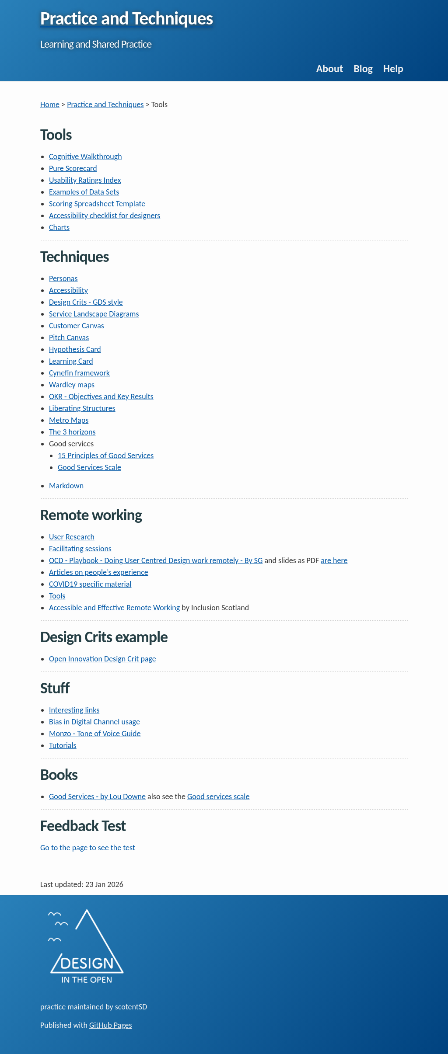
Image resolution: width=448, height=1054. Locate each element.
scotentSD (131, 1007)
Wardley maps (71, 385)
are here (334, 560)
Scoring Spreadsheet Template (97, 204)
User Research (71, 537)
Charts (59, 227)
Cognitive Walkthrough (85, 156)
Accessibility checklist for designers (104, 215)
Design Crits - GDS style (86, 302)
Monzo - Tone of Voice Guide (94, 733)
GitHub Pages (110, 1025)
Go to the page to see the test (87, 847)
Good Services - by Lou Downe (97, 796)
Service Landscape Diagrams (94, 314)
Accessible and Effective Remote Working (114, 607)
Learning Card (71, 361)
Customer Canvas (76, 325)
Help (393, 68)
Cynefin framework (79, 373)
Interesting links (74, 710)
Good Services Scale (89, 467)
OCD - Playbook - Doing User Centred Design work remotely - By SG (155, 560)
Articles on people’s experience (98, 572)
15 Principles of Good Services (106, 455)
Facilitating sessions (80, 548)
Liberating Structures (82, 408)
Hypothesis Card (75, 349)
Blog (363, 68)
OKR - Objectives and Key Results (101, 396)
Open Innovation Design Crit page (102, 659)
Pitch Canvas (69, 337)
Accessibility (68, 290)
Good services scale (218, 796)
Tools (57, 596)
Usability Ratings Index (85, 180)
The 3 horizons (72, 432)
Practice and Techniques (105, 104)
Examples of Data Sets (84, 192)
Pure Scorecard (73, 168)
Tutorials (63, 745)
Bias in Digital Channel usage (94, 722)
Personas (63, 278)
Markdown (66, 485)
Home (50, 104)
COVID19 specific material (90, 584)
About (329, 68)
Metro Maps (68, 420)
